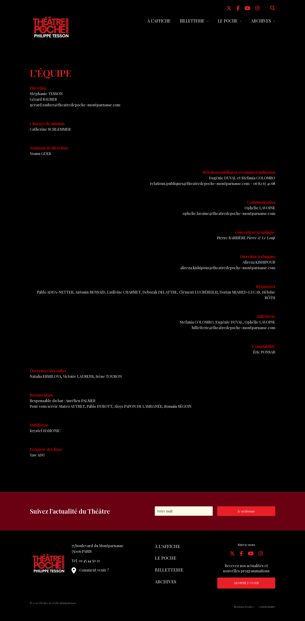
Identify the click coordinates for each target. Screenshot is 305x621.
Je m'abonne (246, 511)
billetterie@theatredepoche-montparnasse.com (233, 327)
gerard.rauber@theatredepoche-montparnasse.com (75, 104)
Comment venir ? (90, 570)
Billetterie (192, 21)
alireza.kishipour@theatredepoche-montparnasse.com (227, 267)
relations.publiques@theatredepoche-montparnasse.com (199, 183)
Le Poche (228, 21)
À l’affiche (159, 21)
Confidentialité (266, 606)
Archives (261, 21)
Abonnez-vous (246, 583)
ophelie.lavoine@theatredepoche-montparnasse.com (229, 213)
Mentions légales (244, 606)
